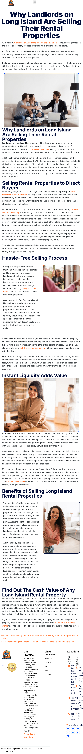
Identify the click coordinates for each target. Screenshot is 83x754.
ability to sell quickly (15, 481)
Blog (46, 672)
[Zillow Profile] (73, 732)
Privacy (9, 751)
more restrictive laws (39, 149)
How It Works (50, 655)
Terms (39, 749)
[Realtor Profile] (68, 736)
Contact (48, 677)
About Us (48, 659)
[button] (34, 2)
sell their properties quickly (32, 348)
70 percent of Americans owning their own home (36, 43)
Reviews (48, 664)
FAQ (46, 668)
